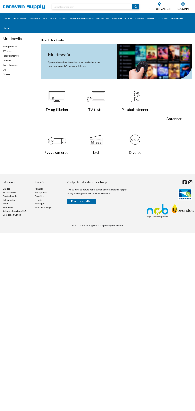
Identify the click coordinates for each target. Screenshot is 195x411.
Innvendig (139, 18)
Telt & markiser (20, 18)
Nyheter (39, 199)
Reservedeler (177, 18)
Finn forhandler (10, 196)
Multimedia (117, 18)
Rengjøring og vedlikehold (82, 18)
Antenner (7, 60)
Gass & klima (162, 18)
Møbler (7, 18)
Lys (107, 18)
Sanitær (53, 18)
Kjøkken (150, 18)
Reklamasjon (9, 199)
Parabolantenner (11, 55)
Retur (5, 203)
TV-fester (7, 51)
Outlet (7, 28)
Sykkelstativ (34, 18)
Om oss (6, 188)
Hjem (43, 40)
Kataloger (40, 203)
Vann (45, 18)
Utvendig (63, 18)
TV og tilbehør (10, 46)
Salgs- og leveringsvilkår (15, 211)
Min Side (39, 188)
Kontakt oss (9, 207)
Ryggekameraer (11, 65)
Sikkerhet (128, 18)
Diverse (6, 74)
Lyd (4, 69)
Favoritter (40, 196)
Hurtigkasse (41, 192)
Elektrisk (100, 18)
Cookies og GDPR (12, 214)
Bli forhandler (9, 192)
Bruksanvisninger (43, 207)
